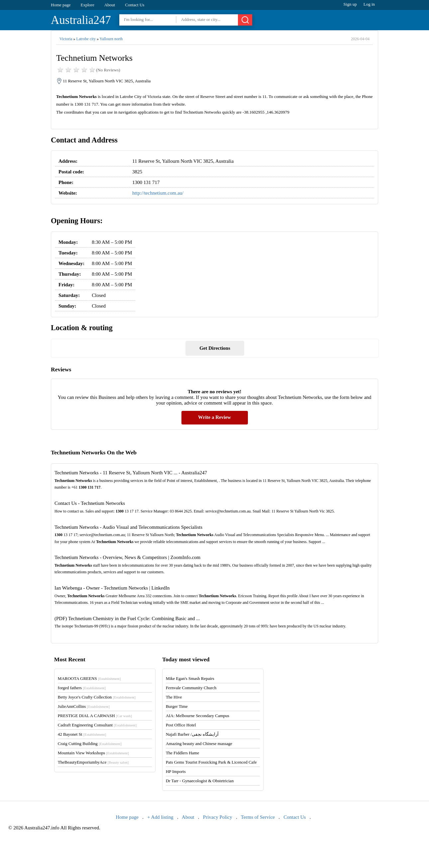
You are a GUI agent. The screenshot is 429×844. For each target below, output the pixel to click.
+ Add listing (160, 817)
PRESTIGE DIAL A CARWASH (95, 715)
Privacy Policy (217, 817)
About (109, 4)
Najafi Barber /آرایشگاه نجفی (192, 734)
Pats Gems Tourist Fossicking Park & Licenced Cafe (211, 762)
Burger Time (177, 706)
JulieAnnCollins (84, 706)
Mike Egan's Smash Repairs (190, 678)
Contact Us (134, 4)
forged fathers (82, 687)
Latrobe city (86, 39)
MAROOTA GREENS (89, 678)
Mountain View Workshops (93, 752)
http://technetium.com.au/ (157, 193)
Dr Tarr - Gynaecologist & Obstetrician (200, 780)
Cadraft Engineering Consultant (97, 724)
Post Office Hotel (181, 724)
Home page (61, 4)
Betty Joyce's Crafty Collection (97, 697)
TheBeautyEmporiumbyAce (93, 762)
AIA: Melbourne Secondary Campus (197, 715)
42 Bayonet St (82, 734)
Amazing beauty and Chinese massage (199, 743)
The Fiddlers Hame (182, 752)
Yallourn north (111, 39)
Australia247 (81, 20)
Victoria (65, 39)
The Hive (174, 697)
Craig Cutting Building (90, 743)
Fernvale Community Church (191, 687)
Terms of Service (258, 817)
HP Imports (176, 771)
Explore (87, 4)
